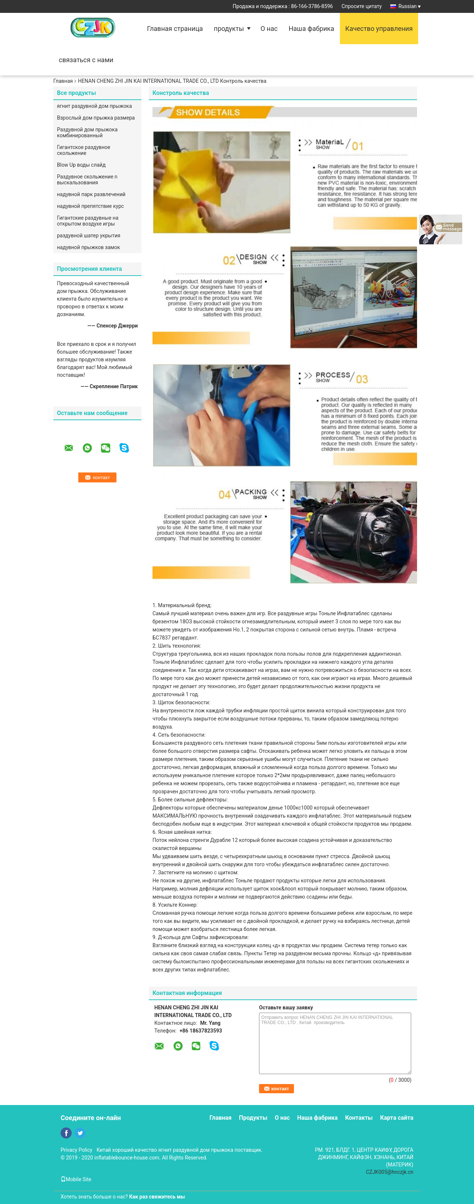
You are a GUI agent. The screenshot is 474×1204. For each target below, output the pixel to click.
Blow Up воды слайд (81, 165)
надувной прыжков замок (88, 247)
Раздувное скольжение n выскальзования (87, 179)
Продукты (253, 1117)
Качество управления (379, 28)
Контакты (359, 1117)
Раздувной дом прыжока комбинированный (87, 132)
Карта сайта (396, 1117)
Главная (63, 81)
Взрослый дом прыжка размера (96, 118)
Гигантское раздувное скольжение (83, 150)
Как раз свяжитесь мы (157, 1197)
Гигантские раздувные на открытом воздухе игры (87, 221)
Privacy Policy (76, 1150)
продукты (229, 28)
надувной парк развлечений (91, 194)
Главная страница (175, 28)
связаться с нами (86, 60)
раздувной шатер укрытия (88, 235)
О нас (269, 28)
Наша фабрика (311, 28)
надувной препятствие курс (90, 206)
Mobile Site (76, 1179)
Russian (409, 6)
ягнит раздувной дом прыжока (94, 106)
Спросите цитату (361, 6)
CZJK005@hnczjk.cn (389, 1172)
